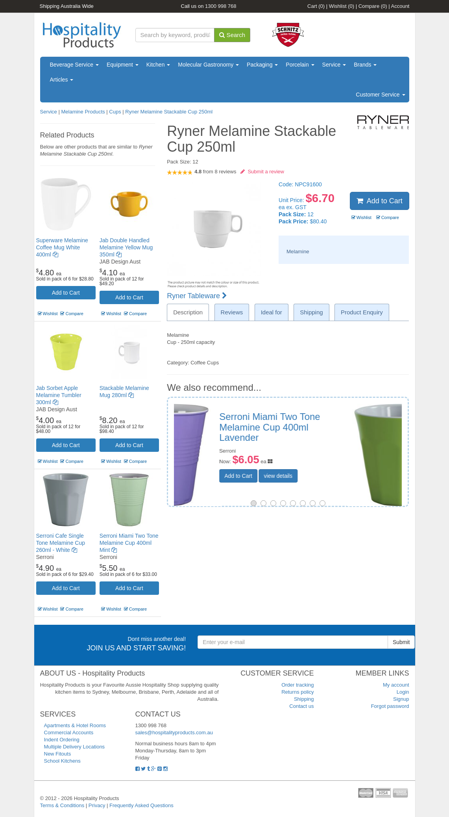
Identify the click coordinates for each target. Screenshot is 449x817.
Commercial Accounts (69, 732)
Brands (365, 64)
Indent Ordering (61, 740)
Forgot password (390, 706)
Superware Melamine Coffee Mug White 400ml (62, 247)
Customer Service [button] (380, 94)
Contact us (301, 706)
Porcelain (300, 64)
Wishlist (341, 6)
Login (403, 692)
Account (400, 6)
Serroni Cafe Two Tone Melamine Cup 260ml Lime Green (330, 427)
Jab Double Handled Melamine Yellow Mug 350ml (126, 247)
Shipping (304, 699)
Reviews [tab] (232, 312)
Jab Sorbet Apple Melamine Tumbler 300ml (58, 395)
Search (232, 35)
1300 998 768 (221, 6)
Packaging (262, 64)
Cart (316, 6)
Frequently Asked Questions (141, 805)
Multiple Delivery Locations (74, 747)
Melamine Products (83, 112)
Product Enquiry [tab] (362, 312)
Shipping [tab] (311, 312)
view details (332, 476)
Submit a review (262, 172)
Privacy (97, 805)
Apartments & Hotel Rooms (75, 725)
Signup (401, 699)
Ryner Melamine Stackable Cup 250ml (168, 112)
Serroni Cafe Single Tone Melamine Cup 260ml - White (60, 543)
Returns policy (297, 692)
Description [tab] (188, 312)
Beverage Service (74, 64)
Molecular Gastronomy (208, 64)
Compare (372, 6)
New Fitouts (57, 754)
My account (396, 685)
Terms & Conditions (62, 805)
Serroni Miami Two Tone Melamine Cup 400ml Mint (129, 543)
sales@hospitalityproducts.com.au (174, 732)
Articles (62, 79)
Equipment (123, 64)
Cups (115, 112)
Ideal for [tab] (271, 312)
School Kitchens (62, 761)
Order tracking (297, 685)
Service (334, 64)
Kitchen (158, 64)
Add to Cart (66, 293)
